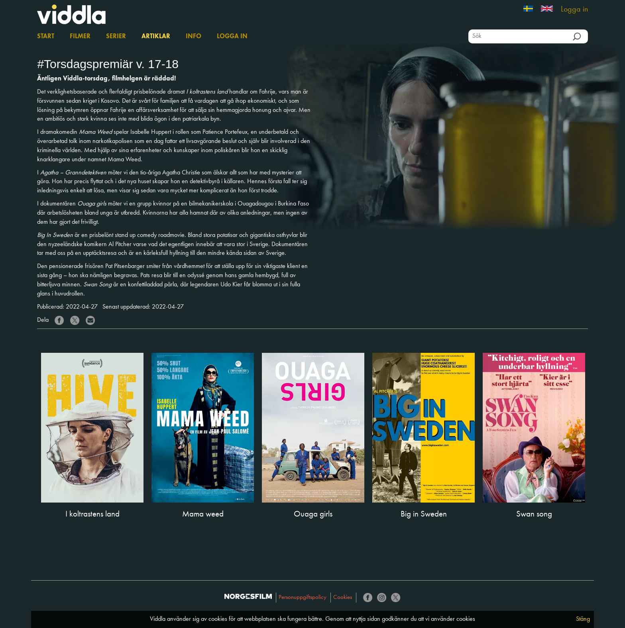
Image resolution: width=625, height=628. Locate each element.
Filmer (80, 36)
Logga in (574, 10)
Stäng (583, 619)
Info (193, 36)
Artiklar (156, 36)
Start (45, 36)
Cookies (342, 598)
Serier (116, 36)
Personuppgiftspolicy (302, 598)
